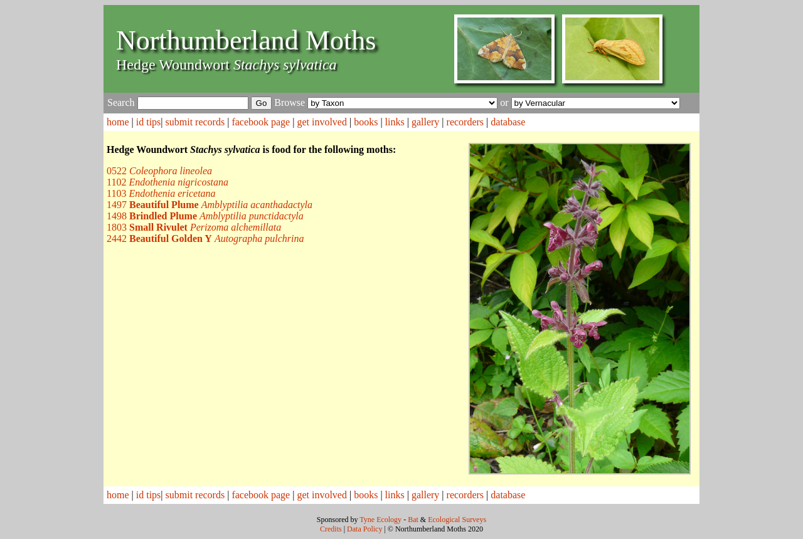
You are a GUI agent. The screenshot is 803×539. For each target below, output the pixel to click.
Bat (413, 519)
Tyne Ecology (380, 519)
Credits (331, 529)
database (508, 122)
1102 (167, 182)
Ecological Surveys (457, 519)
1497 (209, 204)
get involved (322, 122)
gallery (425, 122)
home (118, 122)
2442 (205, 238)
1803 (194, 227)
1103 (161, 193)
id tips (148, 122)
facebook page (260, 122)
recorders (465, 122)
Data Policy (364, 529)
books (366, 122)
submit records (195, 122)
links (395, 122)
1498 (205, 216)
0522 (159, 170)
